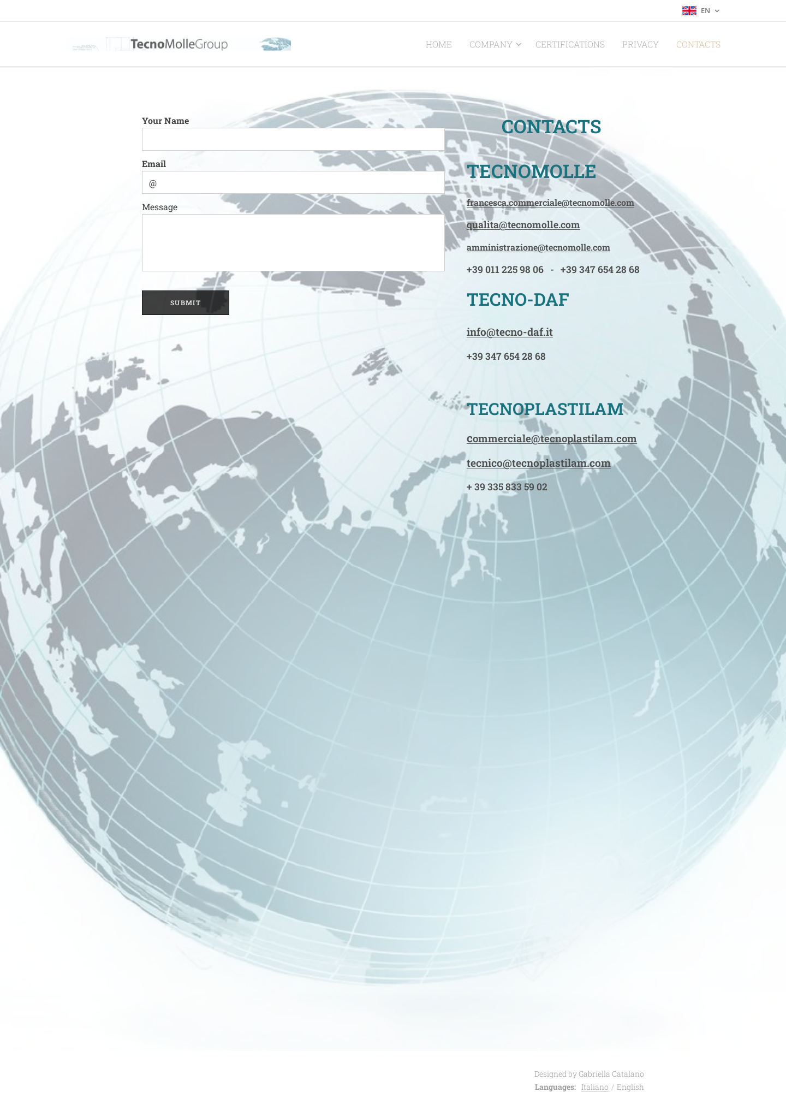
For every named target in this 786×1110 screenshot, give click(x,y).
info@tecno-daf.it (510, 332)
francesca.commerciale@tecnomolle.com (550, 202)
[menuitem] (463, 44)
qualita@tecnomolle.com (523, 224)
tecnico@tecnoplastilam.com (539, 463)
